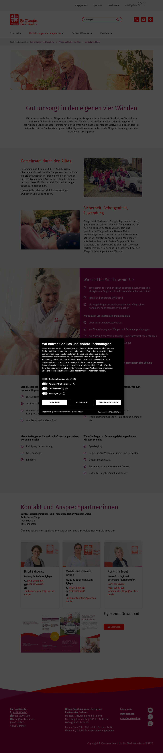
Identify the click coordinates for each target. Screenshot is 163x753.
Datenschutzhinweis (62, 412)
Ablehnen (55, 402)
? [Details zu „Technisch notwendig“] (74, 379)
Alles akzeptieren (108, 402)
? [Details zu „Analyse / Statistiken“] (73, 384)
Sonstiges (53, 393)
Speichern (81, 402)
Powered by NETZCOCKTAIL (109, 412)
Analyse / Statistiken (58, 384)
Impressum (46, 412)
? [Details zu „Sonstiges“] (63, 393)
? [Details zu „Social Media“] (66, 389)
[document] (81, 359)
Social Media (55, 389)
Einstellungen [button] (77, 412)
